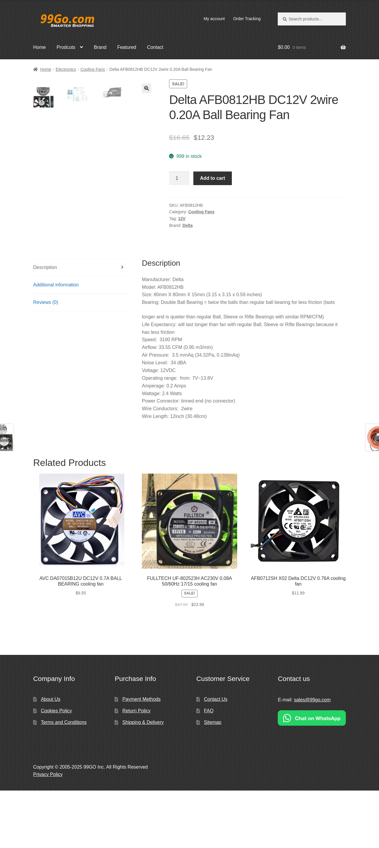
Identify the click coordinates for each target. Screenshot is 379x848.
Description (45, 325)
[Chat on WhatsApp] (312, 775)
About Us (50, 756)
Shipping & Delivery (143, 779)
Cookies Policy (56, 768)
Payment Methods (141, 756)
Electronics (66, 69)
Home (39, 47)
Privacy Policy (48, 831)
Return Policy (136, 768)
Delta (187, 225)
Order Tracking (247, 18)
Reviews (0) (45, 360)
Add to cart (212, 178)
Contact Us (215, 756)
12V (182, 218)
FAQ (208, 768)
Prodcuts (66, 47)
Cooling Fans (93, 69)
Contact (155, 47)
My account (214, 18)
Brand (100, 47)
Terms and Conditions (64, 779)
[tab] (80, 325)
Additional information (56, 342)
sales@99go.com (312, 757)
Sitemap (212, 779)
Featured (126, 47)
